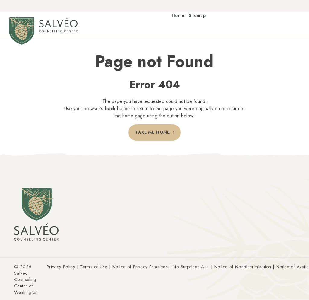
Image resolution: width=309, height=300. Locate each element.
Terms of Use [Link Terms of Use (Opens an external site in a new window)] (93, 266)
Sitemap (197, 15)
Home (178, 15)
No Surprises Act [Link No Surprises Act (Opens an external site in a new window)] (190, 266)
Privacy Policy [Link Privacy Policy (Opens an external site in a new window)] (61, 266)
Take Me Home (152, 132)
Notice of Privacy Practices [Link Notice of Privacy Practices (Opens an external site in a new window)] (140, 266)
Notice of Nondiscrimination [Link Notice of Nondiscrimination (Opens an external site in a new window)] (242, 266)
